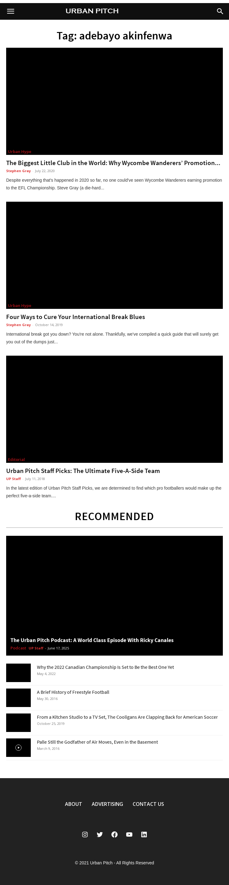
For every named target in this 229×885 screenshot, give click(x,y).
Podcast (18, 648)
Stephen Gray (18, 170)
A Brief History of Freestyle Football (73, 692)
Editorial (16, 459)
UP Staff (13, 478)
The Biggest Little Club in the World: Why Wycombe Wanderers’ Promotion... (113, 163)
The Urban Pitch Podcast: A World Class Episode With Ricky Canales (92, 640)
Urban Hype (19, 151)
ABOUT (73, 804)
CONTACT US (148, 804)
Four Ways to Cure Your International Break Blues (75, 317)
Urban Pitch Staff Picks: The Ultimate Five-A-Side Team (83, 471)
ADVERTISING (107, 804)
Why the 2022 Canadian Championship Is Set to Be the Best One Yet (105, 667)
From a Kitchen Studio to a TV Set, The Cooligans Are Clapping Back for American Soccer (127, 717)
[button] (220, 11)
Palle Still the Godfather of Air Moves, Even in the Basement (97, 742)
